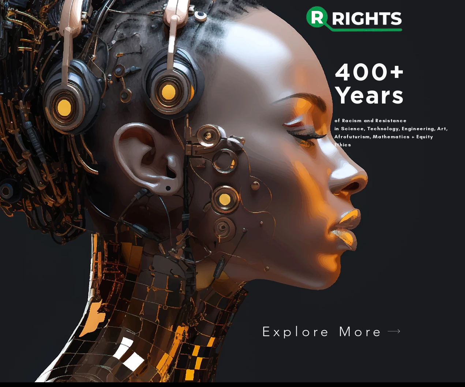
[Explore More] (331, 331)
